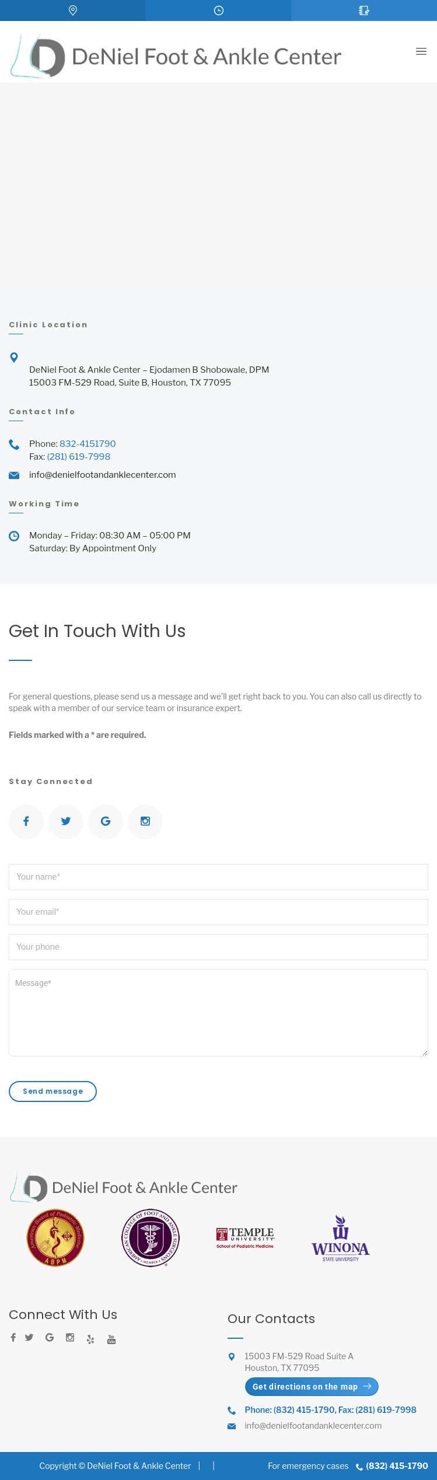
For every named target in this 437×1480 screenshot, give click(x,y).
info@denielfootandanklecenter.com (102, 475)
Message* (218, 1012)
